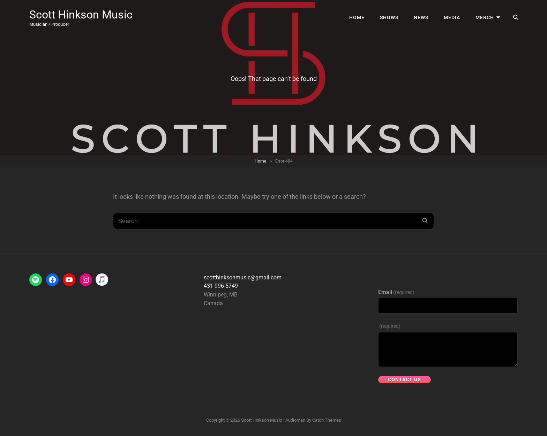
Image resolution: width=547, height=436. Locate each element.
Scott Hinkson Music (81, 14)
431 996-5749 (221, 286)
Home (357, 17)
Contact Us (404, 379)
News (421, 17)
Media (452, 17)
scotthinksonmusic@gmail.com (243, 277)
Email (396, 292)
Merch (484, 17)
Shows (389, 17)
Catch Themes (326, 420)
